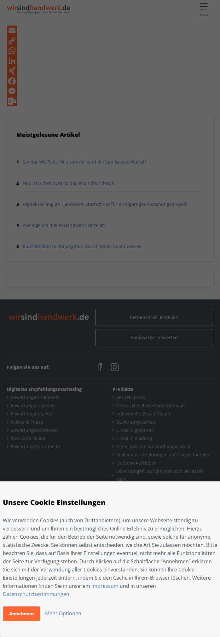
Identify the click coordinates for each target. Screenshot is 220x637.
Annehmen (21, 614)
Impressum (105, 585)
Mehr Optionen (63, 613)
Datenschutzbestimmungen (36, 594)
